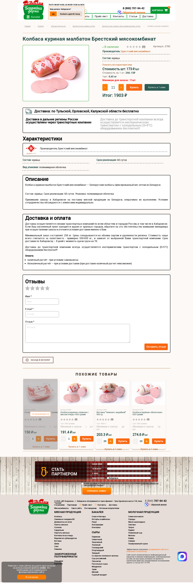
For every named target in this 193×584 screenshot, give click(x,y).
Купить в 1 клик (156, 88)
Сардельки (59, 531)
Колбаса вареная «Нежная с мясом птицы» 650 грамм (74, 414)
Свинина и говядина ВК (64, 521)
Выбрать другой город (75, 14)
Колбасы (58, 518)
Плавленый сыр (135, 534)
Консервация (97, 526)
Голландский (97, 549)
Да (58, 14)
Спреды (131, 521)
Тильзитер (96, 563)
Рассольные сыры (100, 565)
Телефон (96, 470)
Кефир (131, 540)
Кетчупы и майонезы (101, 521)
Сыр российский (99, 560)
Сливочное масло (136, 518)
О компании (59, 506)
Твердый (96, 554)
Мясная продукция (67, 513)
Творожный (97, 544)
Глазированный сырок (138, 545)
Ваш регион (98, 479)
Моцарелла (96, 568)
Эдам (94, 571)
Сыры (96, 534)
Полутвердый (98, 552)
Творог (131, 529)
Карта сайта (76, 510)
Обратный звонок (129, 12)
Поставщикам (90, 510)
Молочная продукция (143, 513)
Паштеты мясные (62, 534)
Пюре (94, 523)
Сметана (132, 526)
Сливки (131, 542)
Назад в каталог (40, 361)
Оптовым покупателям (109, 510)
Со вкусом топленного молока (105, 557)
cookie (43, 567)
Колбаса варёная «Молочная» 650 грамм (148, 414)
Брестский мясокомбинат (136, 53)
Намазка (58, 550)
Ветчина (57, 542)
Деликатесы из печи (63, 523)
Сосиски (58, 529)
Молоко (131, 537)
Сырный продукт (99, 576)
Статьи (138, 18)
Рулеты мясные (61, 526)
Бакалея (97, 513)
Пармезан (96, 538)
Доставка (152, 18)
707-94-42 (156, 502)
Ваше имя (97, 465)
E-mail (95, 475)
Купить (134, 89)
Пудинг (131, 531)
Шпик (56, 545)
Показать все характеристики (117, 66)
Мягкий (95, 573)
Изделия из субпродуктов (65, 540)
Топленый (96, 546)
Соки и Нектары (99, 518)
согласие (93, 485)
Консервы (96, 529)
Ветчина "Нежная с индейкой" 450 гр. (111, 414)
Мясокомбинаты (61, 510)
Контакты (123, 18)
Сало (56, 548)
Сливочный (97, 541)
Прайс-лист (106, 18)
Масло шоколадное (136, 523)
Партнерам (72, 506)
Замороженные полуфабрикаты (65, 557)
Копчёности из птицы (63, 537)
